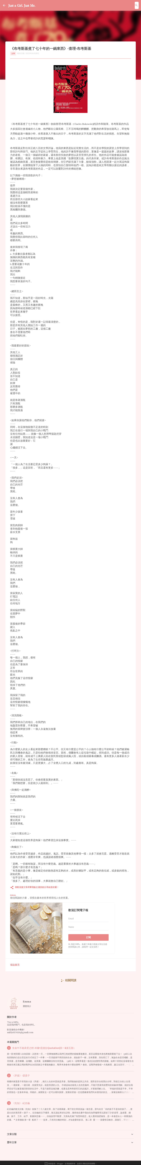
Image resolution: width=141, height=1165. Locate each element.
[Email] (88, 917)
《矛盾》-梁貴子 (21, 1074)
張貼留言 (15, 963)
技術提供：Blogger (53, 1162)
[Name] (88, 925)
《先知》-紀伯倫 (21, 1101)
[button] (12, 886)
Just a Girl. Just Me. (27, 5)
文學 (13, 53)
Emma (27, 999)
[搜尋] (136, 5)
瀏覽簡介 (27, 1004)
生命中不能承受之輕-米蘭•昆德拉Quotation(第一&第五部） (44, 1046)
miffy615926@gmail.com (20, 1030)
